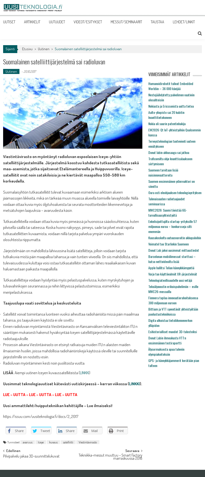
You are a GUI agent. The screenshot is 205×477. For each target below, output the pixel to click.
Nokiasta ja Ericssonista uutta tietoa (171, 106)
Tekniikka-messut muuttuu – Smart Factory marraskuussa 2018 (110, 457)
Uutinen (43, 49)
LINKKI (84, 372)
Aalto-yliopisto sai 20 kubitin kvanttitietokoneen (166, 115)
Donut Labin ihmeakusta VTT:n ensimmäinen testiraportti (167, 340)
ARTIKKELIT (32, 21)
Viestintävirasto (88, 442)
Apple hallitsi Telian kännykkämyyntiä (171, 267)
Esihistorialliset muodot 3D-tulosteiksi (172, 331)
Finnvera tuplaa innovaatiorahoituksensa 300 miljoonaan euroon (173, 300)
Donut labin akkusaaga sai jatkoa (168, 152)
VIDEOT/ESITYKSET (88, 21)
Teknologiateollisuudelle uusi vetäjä (170, 280)
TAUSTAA (157, 21)
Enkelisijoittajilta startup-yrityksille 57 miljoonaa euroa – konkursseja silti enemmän (172, 226)
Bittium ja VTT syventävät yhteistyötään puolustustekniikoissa (173, 311)
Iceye (41, 442)
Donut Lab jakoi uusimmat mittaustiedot (173, 250)
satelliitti (68, 442)
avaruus (27, 442)
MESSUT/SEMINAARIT (126, 21)
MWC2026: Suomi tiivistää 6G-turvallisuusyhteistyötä (167, 213)
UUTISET (9, 21)
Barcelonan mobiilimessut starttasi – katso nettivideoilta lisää (172, 259)
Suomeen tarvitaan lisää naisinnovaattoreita (163, 172)
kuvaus (53, 442)
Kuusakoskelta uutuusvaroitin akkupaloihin (174, 237)
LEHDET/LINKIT (184, 21)
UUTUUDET (57, 21)
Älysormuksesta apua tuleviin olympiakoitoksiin (166, 352)
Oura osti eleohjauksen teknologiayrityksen (174, 192)
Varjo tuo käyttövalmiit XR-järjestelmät (172, 273)
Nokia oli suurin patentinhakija (167, 123)
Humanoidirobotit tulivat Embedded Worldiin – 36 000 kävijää (170, 86)
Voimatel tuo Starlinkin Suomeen (168, 243)
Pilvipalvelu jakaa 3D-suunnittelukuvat (31, 457)
